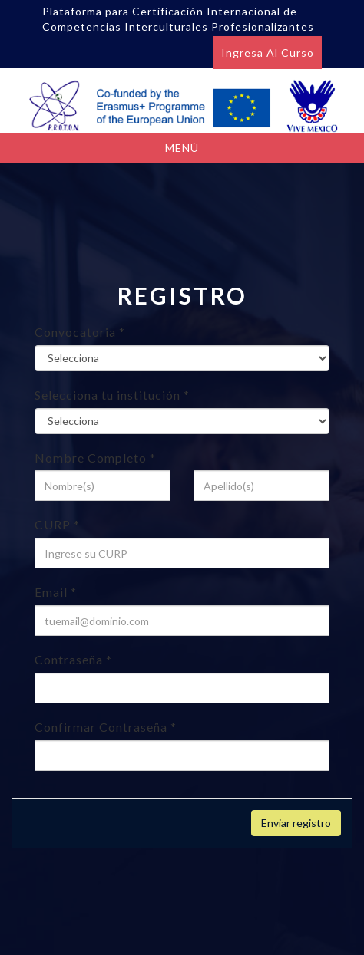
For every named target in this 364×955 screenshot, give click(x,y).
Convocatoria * (80, 331)
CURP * (57, 524)
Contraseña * (73, 659)
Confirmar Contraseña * (106, 727)
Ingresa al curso (267, 52)
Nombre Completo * (95, 457)
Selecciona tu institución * (112, 394)
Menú (182, 147)
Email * (56, 592)
